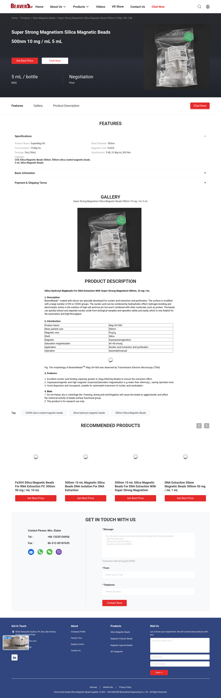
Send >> (159, 672)
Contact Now (114, 602)
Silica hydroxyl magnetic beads (89, 413)
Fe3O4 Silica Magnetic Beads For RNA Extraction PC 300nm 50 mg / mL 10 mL (35, 486)
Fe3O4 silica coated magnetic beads (44, 413)
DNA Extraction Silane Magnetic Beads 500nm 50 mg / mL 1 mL (185, 486)
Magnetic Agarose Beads (122, 645)
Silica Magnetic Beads (44, 18)
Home (15, 18)
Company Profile (78, 632)
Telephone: (109, 585)
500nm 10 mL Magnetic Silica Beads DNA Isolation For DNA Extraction (85, 486)
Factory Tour (76, 638)
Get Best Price (24, 60)
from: (107, 568)
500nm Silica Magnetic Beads (130, 413)
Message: (109, 529)
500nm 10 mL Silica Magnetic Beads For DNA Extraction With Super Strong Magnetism (135, 486)
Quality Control (77, 644)
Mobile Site (108, 687)
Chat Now (55, 60)
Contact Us (76, 650)
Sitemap (93, 687)
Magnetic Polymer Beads (122, 639)
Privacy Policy (125, 687)
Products (25, 18)
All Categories (117, 651)
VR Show (118, 6)
